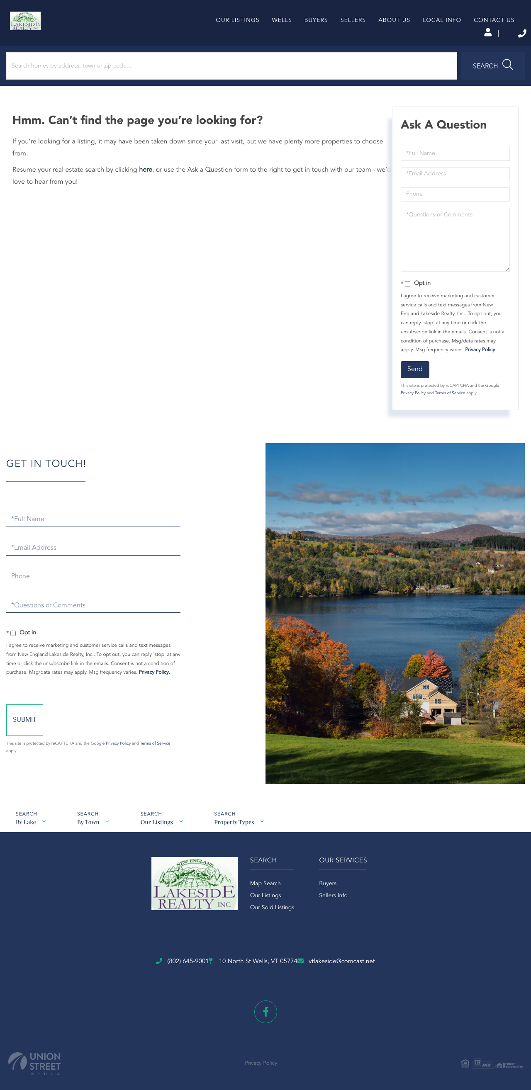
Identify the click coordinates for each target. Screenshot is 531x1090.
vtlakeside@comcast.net (385, 971)
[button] (229, 88)
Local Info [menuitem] (428, 47)
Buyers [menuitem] (302, 47)
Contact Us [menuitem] (480, 47)
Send (412, 392)
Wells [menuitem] (268, 47)
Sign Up (427, 33)
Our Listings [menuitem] (223, 47)
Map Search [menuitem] (253, 912)
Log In (391, 33)
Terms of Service (447, 416)
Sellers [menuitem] (338, 47)
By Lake (25, 831)
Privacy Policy (477, 372)
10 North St (249, 971)
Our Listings (160, 831)
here (151, 192)
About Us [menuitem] (380, 47)
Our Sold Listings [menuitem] (260, 936)
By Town (89, 831)
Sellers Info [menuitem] (333, 924)
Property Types (239, 831)
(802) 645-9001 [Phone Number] (476, 33)
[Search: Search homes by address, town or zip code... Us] (111, 88)
